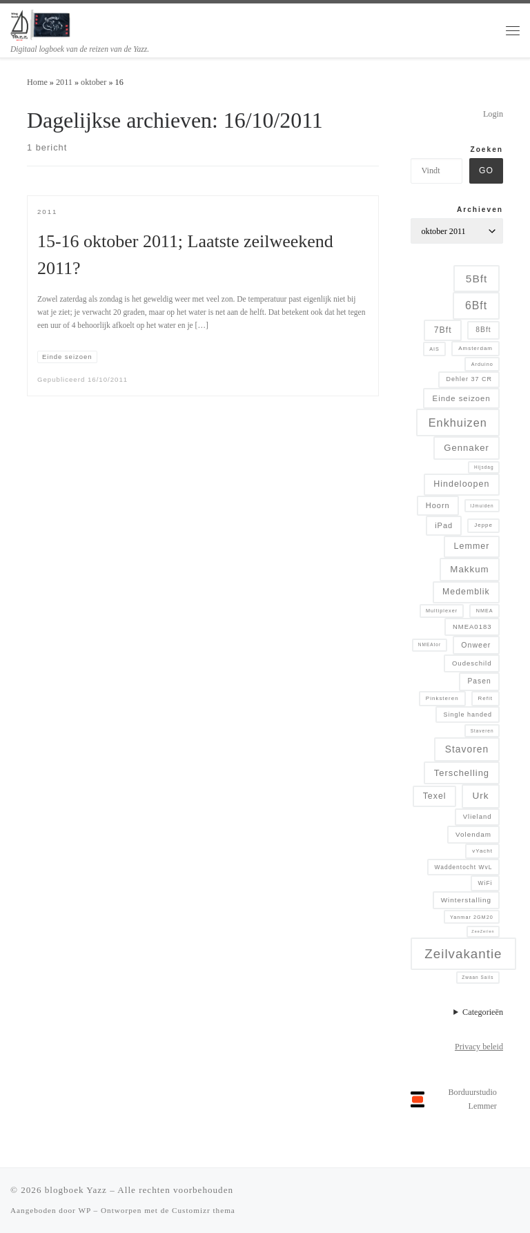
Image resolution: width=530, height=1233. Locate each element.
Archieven (480, 209)
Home (37, 82)
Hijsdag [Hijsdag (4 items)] (484, 467)
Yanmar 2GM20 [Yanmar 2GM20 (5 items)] (471, 917)
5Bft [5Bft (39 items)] (477, 278)
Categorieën (482, 1012)
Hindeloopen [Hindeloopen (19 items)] (461, 484)
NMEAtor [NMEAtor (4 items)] (429, 644)
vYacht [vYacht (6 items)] (482, 851)
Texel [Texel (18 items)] (434, 796)
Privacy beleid (479, 1046)
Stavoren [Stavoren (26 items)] (467, 749)
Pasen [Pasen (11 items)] (479, 681)
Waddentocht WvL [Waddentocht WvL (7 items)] (464, 867)
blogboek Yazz (76, 1190)
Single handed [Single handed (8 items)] (467, 714)
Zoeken (486, 149)
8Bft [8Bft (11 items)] (483, 329)
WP (84, 1210)
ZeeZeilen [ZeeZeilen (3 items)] (482, 931)
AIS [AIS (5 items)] (434, 349)
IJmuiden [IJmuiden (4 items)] (481, 505)
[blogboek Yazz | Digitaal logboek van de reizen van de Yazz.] (41, 24)
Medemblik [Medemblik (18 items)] (466, 591)
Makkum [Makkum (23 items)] (469, 569)
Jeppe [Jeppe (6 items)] (483, 525)
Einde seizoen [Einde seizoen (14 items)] (462, 398)
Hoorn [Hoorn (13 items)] (438, 505)
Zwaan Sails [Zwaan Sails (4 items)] (477, 977)
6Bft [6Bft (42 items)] (476, 305)
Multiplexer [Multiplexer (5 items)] (442, 611)
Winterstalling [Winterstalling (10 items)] (466, 900)
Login (493, 114)
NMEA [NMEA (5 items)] (484, 611)
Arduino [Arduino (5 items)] (482, 364)
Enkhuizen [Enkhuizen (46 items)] (458, 422)
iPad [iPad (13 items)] (444, 525)
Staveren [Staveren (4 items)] (482, 730)
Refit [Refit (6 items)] (485, 698)
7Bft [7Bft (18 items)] (443, 330)
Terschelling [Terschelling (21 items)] (461, 773)
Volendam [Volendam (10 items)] (473, 834)
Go (486, 170)
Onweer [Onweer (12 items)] (476, 645)
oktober (93, 82)
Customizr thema (203, 1210)
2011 (64, 82)
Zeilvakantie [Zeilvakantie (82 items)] (463, 953)
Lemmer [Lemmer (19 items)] (472, 546)
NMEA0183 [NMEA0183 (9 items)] (472, 626)
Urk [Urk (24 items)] (480, 795)
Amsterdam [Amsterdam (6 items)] (475, 348)
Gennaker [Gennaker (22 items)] (466, 448)
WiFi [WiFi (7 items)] (485, 883)
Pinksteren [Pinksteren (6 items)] (442, 698)
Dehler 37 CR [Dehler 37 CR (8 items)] (469, 379)
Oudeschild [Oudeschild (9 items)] (472, 663)
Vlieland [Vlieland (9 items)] (477, 816)
